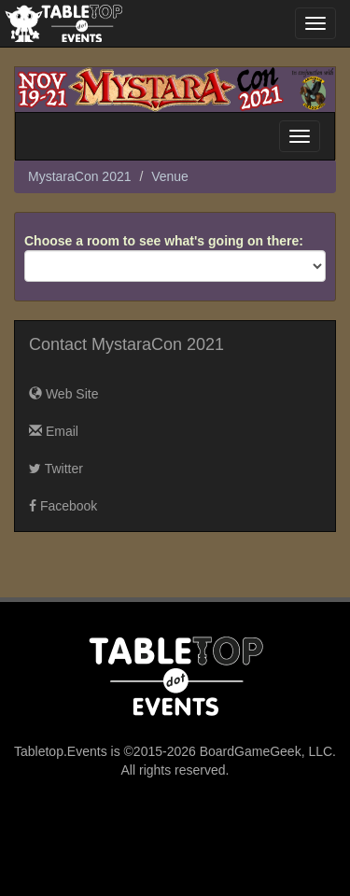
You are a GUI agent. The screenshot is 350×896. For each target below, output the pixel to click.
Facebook (63, 505)
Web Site (63, 393)
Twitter (56, 468)
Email (53, 431)
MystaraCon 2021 (80, 176)
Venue (170, 176)
